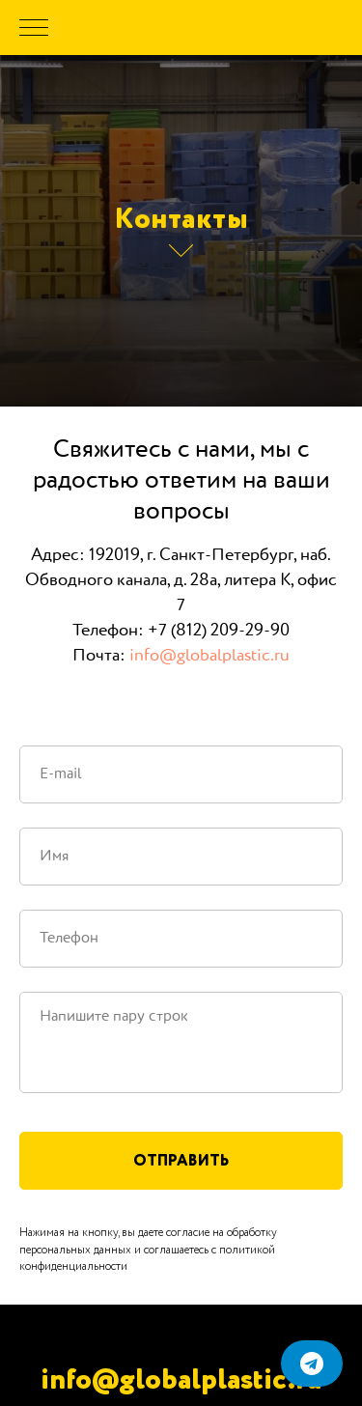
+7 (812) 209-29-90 (219, 630)
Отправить (181, 1160)
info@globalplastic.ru (209, 655)
